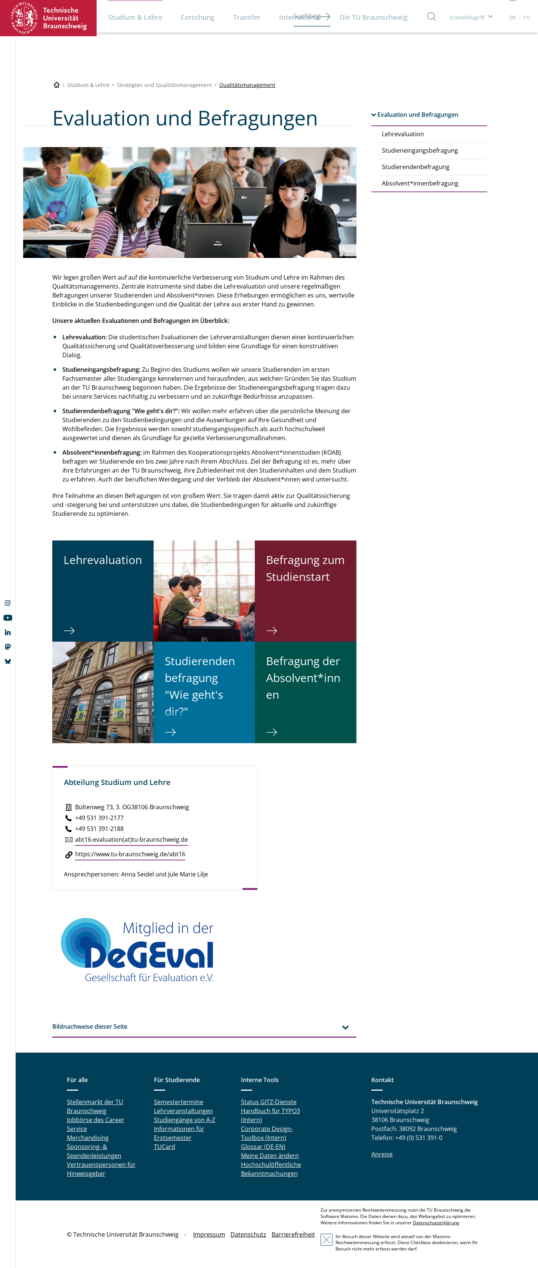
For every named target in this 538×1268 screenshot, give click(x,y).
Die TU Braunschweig (374, 17)
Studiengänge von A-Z (184, 1120)
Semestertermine (178, 1102)
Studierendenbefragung (415, 167)
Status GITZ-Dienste (269, 1102)
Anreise (382, 1154)
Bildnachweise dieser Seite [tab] (89, 1026)
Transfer (246, 17)
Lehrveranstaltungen (183, 1111)
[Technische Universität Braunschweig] (57, 84)
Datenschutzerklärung (436, 1222)
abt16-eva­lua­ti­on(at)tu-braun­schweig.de (131, 839)
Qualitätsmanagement (247, 84)
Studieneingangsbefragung (420, 150)
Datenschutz (248, 1234)
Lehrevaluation (403, 134)
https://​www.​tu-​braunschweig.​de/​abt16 (130, 854)
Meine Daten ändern (270, 1156)
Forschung (197, 17)
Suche (431, 16)
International (300, 17)
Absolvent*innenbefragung (420, 183)
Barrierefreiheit (293, 1234)
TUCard (164, 1147)
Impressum (209, 1234)
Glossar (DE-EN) (263, 1147)
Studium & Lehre (135, 17)
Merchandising (88, 1138)
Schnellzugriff (467, 17)
